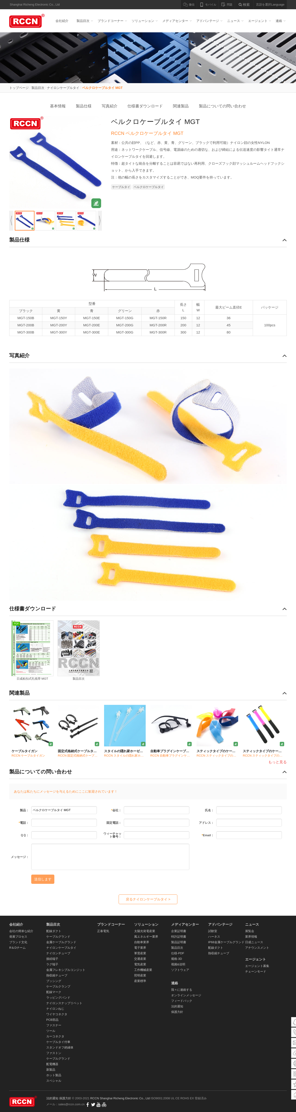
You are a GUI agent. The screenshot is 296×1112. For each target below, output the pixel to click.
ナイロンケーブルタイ (63, 88)
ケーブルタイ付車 (58, 1042)
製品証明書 (178, 942)
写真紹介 (109, 106)
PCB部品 (52, 1019)
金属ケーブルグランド (61, 942)
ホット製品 (53, 1075)
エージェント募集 (257, 966)
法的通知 (177, 1006)
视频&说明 (178, 964)
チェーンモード (255, 971)
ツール (50, 1031)
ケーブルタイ (121, 187)
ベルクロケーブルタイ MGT (102, 88)
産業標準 (140, 981)
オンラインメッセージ (186, 995)
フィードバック (181, 1001)
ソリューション (143, 21)
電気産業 (140, 964)
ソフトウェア (180, 970)
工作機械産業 (143, 970)
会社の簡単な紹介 (21, 931)
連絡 (279, 21)
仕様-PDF (177, 953)
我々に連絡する (181, 989)
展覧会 (249, 931)
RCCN (94, 1098)
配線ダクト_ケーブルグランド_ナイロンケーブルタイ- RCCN (27, 21)
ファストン (53, 1053)
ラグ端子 (52, 964)
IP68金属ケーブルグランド (226, 942)
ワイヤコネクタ (56, 1014)
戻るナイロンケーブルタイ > (148, 899)
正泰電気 (103, 931)
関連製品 (181, 106)
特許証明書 (178, 936)
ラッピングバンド (58, 997)
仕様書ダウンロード (145, 106)
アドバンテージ (207, 21)
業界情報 (251, 936)
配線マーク (53, 992)
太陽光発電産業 (144, 931)
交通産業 (140, 959)
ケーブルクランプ (58, 986)
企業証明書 (178, 931)
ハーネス (214, 936)
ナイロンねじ (55, 1008)
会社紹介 (62, 21)
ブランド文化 (18, 942)
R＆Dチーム (17, 947)
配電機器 (52, 1064)
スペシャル (53, 1080)
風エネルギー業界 (146, 936)
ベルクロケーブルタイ (149, 187)
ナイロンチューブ (58, 953)
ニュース (233, 21)
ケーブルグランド (58, 936)
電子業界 (140, 947)
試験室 (212, 931)
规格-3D (176, 959)
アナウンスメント (257, 947)
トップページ (19, 88)
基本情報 (58, 106)
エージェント (258, 21)
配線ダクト (53, 931)
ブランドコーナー (110, 21)
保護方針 (177, 1012)
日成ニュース (254, 942)
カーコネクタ (55, 1036)
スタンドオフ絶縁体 (59, 1047)
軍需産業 (140, 953)
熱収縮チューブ (56, 975)
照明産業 (140, 975)
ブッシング (53, 981)
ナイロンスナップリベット (64, 1003)
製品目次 (83, 21)
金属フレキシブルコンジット (65, 970)
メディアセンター (175, 21)
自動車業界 (141, 942)
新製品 (50, 1069)
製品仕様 (84, 106)
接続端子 (52, 959)
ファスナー (53, 1025)
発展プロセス (18, 936)
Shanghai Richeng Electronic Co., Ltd (125, 1098)
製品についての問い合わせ (222, 106)
